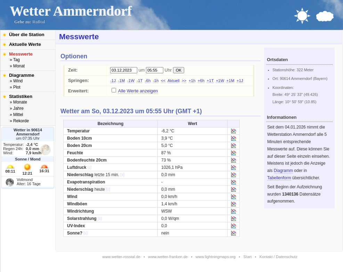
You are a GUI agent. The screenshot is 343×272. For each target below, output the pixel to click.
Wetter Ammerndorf (71, 11)
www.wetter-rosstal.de (121, 257)
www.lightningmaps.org (216, 257)
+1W (220, 81)
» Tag (15, 59)
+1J (240, 81)
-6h (148, 81)
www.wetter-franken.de (168, 257)
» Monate (18, 102)
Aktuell (174, 81)
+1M (231, 81)
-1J (113, 81)
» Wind (16, 81)
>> (184, 81)
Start (247, 257)
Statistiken (20, 96)
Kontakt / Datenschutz (278, 257)
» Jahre (17, 108)
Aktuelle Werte (25, 44)
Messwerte (21, 54)
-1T (139, 81)
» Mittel (16, 114)
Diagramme (21, 75)
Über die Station (26, 34)
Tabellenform (279, 177)
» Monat (17, 66)
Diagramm (283, 170)
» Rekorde (19, 120)
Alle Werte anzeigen (138, 90)
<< (163, 81)
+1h (192, 81)
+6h (201, 81)
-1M (121, 81)
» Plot (15, 87)
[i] (89, 167)
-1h (156, 81)
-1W (130, 81)
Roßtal (38, 21)
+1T (210, 81)
